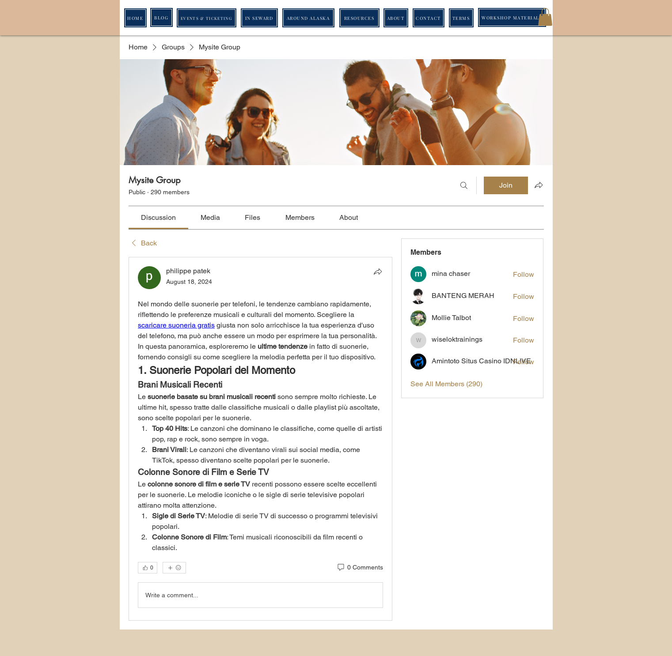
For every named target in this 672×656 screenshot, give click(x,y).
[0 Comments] (359, 567)
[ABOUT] (396, 18)
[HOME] (135, 18)
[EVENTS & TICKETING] (206, 18)
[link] (158, 217)
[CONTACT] (428, 18)
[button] (545, 17)
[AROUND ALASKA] (308, 18)
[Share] (377, 271)
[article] (261, 439)
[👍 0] (147, 567)
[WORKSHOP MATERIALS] (512, 17)
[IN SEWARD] (259, 18)
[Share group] (538, 185)
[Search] (464, 185)
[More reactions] (174, 567)
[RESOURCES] (359, 18)
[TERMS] (461, 18)
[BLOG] (161, 17)
